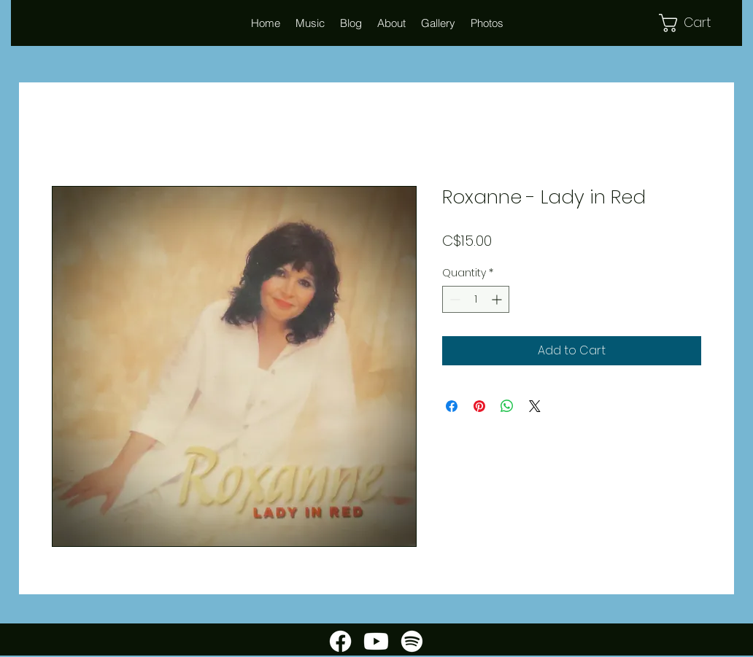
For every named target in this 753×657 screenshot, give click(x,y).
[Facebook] (340, 641)
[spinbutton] (476, 299)
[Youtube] (376, 641)
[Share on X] (535, 406)
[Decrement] (453, 299)
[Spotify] (412, 641)
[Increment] (498, 299)
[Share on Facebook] (451, 406)
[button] (391, 23)
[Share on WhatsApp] (507, 406)
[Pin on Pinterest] (479, 406)
